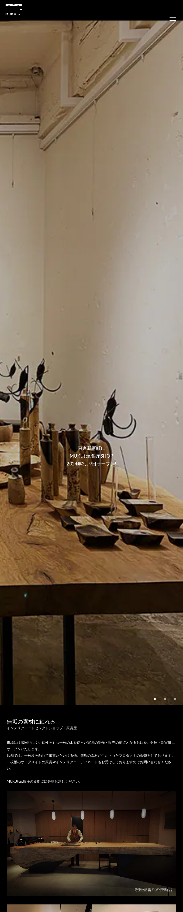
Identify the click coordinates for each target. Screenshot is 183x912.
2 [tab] (165, 699)
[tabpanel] (91, 363)
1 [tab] (155, 699)
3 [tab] (175, 699)
